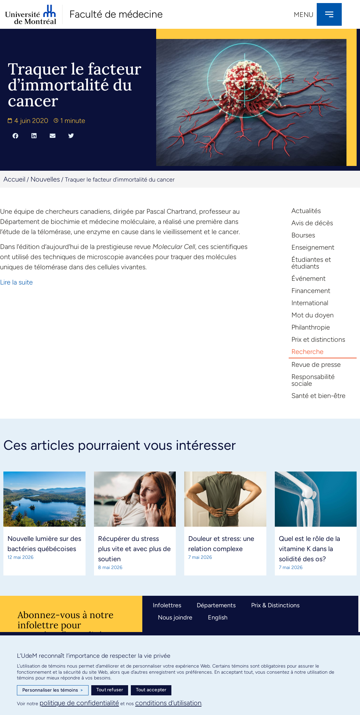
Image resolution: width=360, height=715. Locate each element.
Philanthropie (310, 327)
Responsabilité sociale (313, 380)
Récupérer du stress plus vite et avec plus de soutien (134, 548)
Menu (303, 14)
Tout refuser (109, 690)
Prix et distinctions (318, 339)
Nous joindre (175, 617)
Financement (310, 291)
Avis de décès (312, 223)
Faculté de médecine (116, 14)
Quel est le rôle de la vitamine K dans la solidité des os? (309, 548)
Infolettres (167, 605)
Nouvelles (45, 179)
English (217, 617)
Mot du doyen (312, 315)
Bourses (303, 235)
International (309, 303)
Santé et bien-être (318, 396)
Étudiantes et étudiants (311, 262)
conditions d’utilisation (168, 703)
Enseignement (312, 247)
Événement (308, 278)
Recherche (307, 352)
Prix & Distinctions (275, 605)
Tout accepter (151, 690)
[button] (15, 135)
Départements (216, 605)
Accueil (14, 179)
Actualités (306, 211)
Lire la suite (16, 282)
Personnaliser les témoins (52, 690)
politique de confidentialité (79, 703)
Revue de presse (316, 364)
